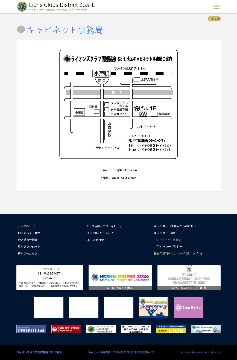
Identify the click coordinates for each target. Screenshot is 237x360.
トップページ (26, 226)
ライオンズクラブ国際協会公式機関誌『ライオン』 (171, 329)
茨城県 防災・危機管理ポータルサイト (66, 329)
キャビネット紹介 (165, 233)
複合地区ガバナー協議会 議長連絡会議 (136, 329)
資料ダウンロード (29, 246)
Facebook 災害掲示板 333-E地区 (31, 329)
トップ (215, 19)
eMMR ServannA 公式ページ (153, 307)
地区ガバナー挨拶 (29, 233)
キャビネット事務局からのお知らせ (176, 226)
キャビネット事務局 (168, 240)
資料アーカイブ (27, 253)
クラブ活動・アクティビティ (104, 226)
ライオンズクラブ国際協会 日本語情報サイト (206, 329)
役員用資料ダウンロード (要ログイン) (178, 253)
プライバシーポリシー (168, 246)
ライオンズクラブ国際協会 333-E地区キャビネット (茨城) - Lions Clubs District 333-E (57, 6)
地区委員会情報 (28, 240)
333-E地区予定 (95, 240)
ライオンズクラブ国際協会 (101, 329)
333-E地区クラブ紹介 (99, 233)
